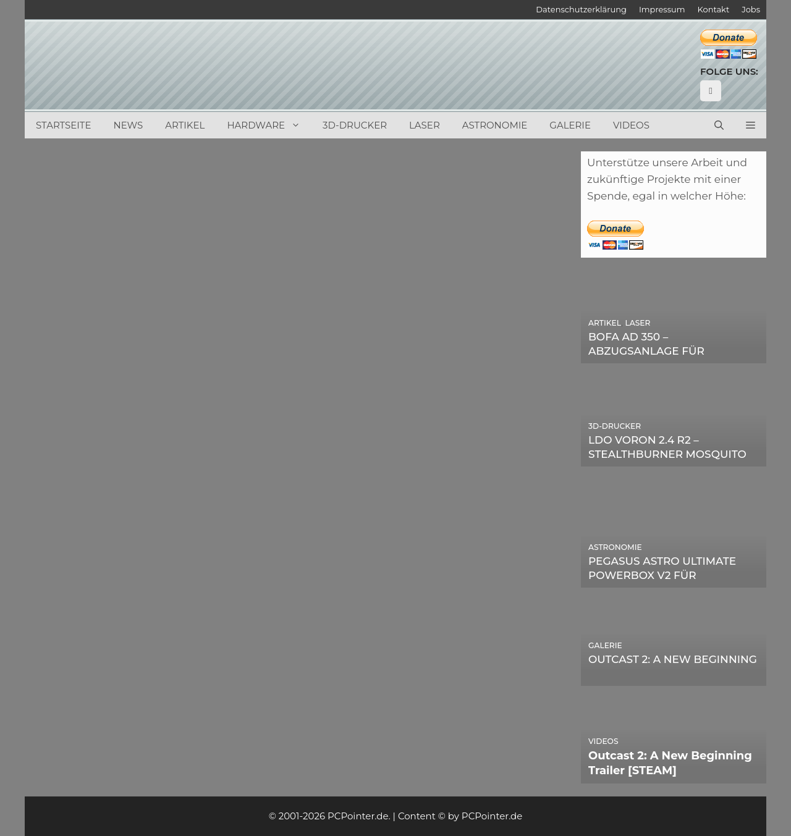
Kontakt (714, 9)
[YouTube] (710, 90)
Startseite (63, 125)
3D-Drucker (355, 125)
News (128, 125)
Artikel (185, 125)
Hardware (269, 125)
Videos (631, 125)
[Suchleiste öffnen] (719, 125)
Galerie (570, 125)
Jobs (751, 9)
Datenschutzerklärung (581, 9)
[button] (750, 125)
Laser (424, 125)
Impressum (662, 9)
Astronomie (495, 125)
